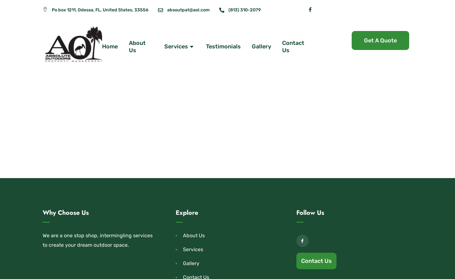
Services (179, 46)
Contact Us (293, 47)
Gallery (261, 46)
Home (110, 46)
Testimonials (223, 46)
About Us (137, 47)
